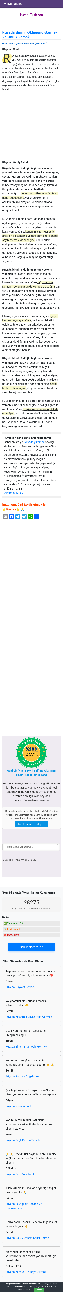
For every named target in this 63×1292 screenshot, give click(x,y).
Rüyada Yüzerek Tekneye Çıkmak (26, 1272)
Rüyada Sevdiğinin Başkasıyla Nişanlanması (24, 1206)
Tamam (39, 1290)
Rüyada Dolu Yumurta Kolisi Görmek (28, 1238)
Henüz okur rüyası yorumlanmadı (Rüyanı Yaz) (24, 43)
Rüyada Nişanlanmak (19, 1106)
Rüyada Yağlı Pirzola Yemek (23, 1140)
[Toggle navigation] (56, 4)
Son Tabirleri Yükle (31, 947)
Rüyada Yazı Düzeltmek (20, 1174)
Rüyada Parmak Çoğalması (22, 1076)
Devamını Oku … (14, 492)
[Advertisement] (31, 128)
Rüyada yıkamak (34, 442)
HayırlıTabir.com (13, 4)
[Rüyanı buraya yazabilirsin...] (31, 847)
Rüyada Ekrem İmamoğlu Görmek (26, 1046)
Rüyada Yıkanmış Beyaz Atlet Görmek (29, 1016)
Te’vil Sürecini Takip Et (31, 824)
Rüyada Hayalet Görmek (20, 987)
